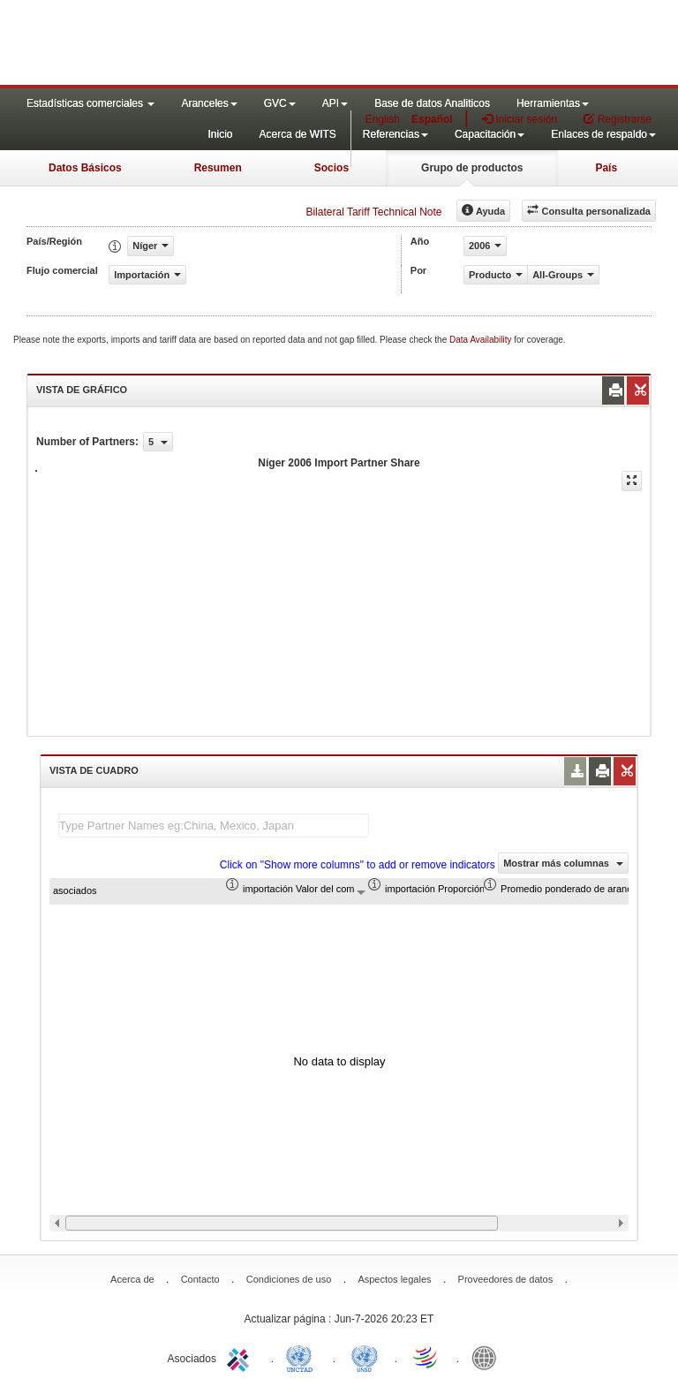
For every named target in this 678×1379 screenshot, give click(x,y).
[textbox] (213, 825)
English (382, 119)
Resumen (218, 168)
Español (432, 119)
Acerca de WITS (297, 134)
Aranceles (209, 103)
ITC (241, 1357)
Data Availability (481, 340)
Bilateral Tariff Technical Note (373, 212)
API (335, 103)
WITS (176, 44)
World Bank (488, 1357)
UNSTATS (364, 1357)
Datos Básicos (85, 168)
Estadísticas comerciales (90, 103)
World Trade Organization (426, 1357)
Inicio (219, 134)
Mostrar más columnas (563, 863)
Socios (331, 168)
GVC (280, 103)
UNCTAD (302, 1357)
